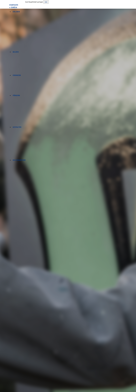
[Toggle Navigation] (46, 2)
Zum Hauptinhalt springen (34, 2)
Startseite (13, 5)
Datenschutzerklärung (105, 381)
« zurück (13, 7)
